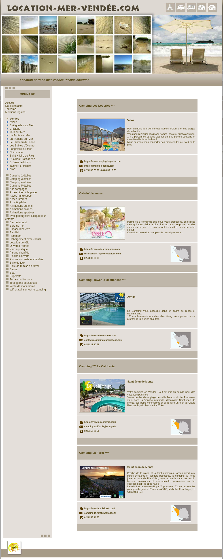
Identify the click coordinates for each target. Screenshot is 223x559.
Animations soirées (18, 209)
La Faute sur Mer (17, 135)
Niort (10, 169)
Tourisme (10, 109)
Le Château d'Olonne (20, 142)
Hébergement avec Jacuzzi (23, 239)
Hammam (13, 235)
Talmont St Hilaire (18, 165)
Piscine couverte (17, 256)
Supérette (13, 276)
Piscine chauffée (17, 252)
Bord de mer (15, 225)
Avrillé (11, 122)
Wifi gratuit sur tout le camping (25, 289)
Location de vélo (17, 242)
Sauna (11, 269)
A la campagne (16, 189)
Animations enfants (19, 205)
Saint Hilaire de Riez (19, 155)
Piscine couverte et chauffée (24, 259)
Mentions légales (15, 112)
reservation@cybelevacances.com (102, 253)
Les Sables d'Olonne (19, 145)
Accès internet (16, 199)
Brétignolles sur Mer (19, 125)
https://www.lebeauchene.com (100, 335)
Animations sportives (20, 212)
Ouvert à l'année (17, 245)
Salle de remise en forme (22, 266)
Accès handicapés (18, 195)
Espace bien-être (17, 229)
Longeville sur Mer (18, 148)
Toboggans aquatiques (21, 282)
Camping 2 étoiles (18, 175)
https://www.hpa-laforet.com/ (99, 508)
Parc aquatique (16, 249)
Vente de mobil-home (20, 286)
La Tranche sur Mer (19, 138)
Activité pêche (16, 202)
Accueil (9, 102)
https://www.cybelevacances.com (102, 249)
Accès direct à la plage (21, 192)
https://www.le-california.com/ (100, 422)
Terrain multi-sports (19, 279)
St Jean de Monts (18, 162)
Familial (12, 232)
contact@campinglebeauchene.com (103, 340)
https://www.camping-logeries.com (102, 161)
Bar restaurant (16, 222)
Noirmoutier (14, 152)
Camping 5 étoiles (18, 185)
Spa (10, 272)
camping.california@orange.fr (100, 426)
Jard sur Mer (15, 132)
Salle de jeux (15, 262)
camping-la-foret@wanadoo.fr (100, 513)
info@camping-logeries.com (99, 166)
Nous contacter (14, 106)
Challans (12, 128)
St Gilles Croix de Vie (20, 159)
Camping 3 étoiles (18, 179)
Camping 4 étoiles (18, 182)
